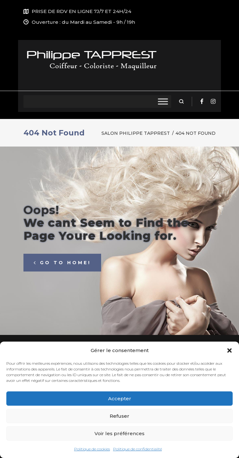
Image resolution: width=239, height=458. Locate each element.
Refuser (119, 416)
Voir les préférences (119, 433)
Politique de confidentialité (137, 449)
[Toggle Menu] (163, 101)
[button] (229, 350)
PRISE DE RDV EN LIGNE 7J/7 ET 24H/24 (81, 11)
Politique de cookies (92, 449)
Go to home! (62, 262)
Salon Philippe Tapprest (135, 133)
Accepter (119, 399)
